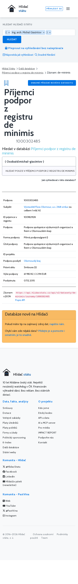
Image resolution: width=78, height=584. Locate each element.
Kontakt (42, 442)
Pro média (44, 427)
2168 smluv (62, 206)
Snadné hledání (45, 54)
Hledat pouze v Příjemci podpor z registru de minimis (40, 170)
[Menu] (68, 8)
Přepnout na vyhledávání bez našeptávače (34, 48)
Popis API (20, 300)
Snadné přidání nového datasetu (52, 82)
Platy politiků (10, 427)
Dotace (7, 412)
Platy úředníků (10, 422)
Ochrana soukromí (43, 534)
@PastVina (10, 510)
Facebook (10, 471)
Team (44, 537)
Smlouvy (8, 408)
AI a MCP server (46, 422)
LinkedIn (9, 476)
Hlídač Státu (8, 68)
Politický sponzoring (14, 437)
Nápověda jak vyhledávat (18, 54)
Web (7, 500)
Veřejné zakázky (12, 417)
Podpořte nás (46, 437)
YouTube (9, 505)
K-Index (7, 442)
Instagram (10, 515)
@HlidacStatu (11, 466)
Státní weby (9, 452)
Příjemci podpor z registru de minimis (22, 72)
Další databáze (27, 68)
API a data (43, 417)
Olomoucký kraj (32, 260)
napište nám (57, 324)
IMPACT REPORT (47, 432)
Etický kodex (45, 412)
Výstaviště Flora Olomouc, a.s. (40, 206)
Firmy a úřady (10, 432)
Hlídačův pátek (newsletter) (12, 483)
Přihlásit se (54, 8)
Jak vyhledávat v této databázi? (59, 180)
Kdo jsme (43, 408)
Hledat (12, 39)
